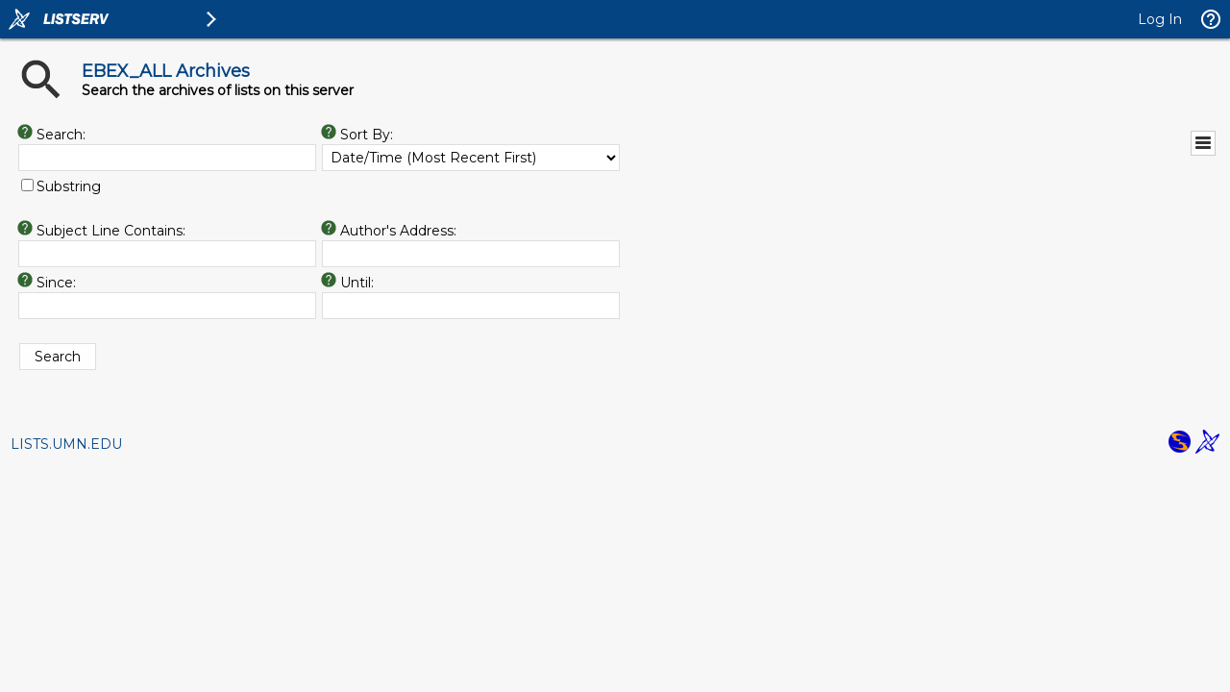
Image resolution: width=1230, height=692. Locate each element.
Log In (1160, 19)
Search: (61, 134)
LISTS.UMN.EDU (66, 444)
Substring (69, 186)
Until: (357, 282)
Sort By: (366, 134)
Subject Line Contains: (111, 230)
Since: (56, 282)
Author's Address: (398, 230)
